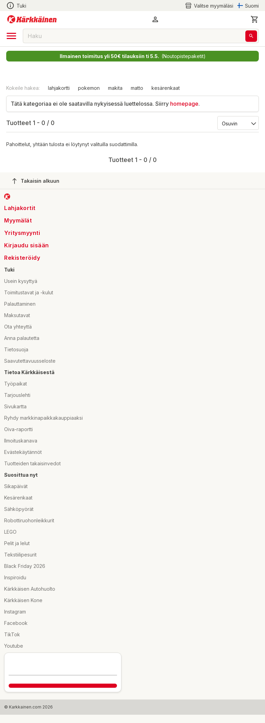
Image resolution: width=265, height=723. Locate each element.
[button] (155, 19)
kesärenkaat (165, 88)
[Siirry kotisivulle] (32, 19)
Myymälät (18, 220)
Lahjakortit (20, 207)
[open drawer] (11, 36)
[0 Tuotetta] (255, 19)
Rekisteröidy (22, 257)
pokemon (89, 88)
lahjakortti (59, 88)
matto (137, 88)
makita (115, 88)
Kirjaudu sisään (26, 245)
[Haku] (251, 36)
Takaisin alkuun (35, 181)
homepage (184, 103)
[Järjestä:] (237, 123)
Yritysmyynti (22, 232)
